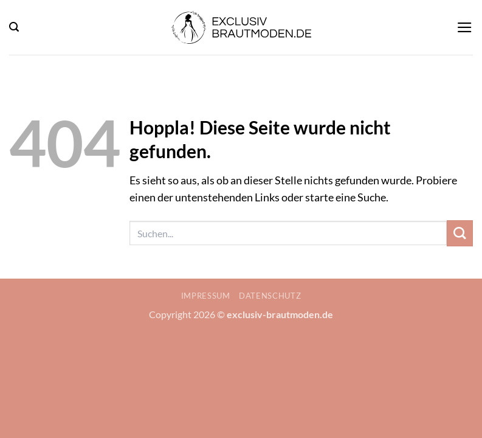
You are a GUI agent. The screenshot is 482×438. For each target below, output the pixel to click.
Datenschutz (270, 296)
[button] (14, 27)
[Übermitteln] (460, 233)
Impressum (205, 296)
